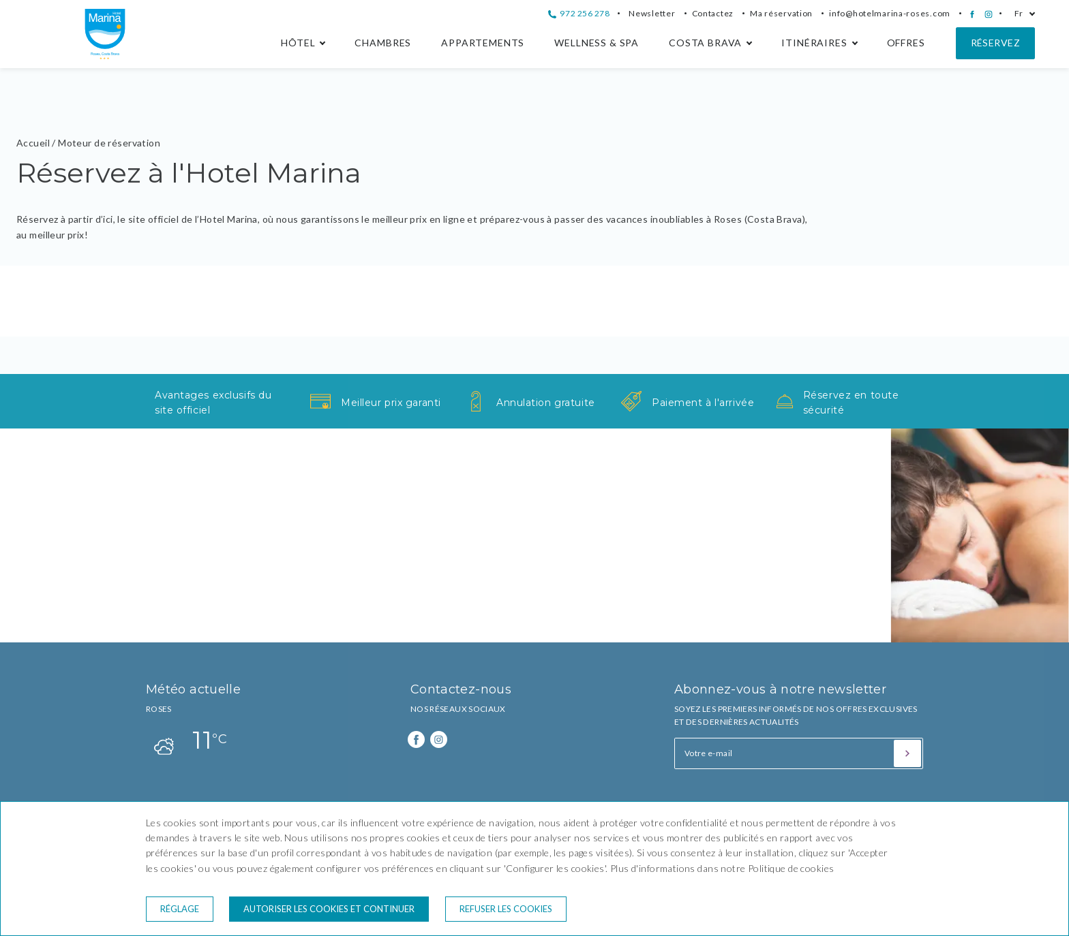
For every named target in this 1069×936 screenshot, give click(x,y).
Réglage (179, 908)
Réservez (995, 42)
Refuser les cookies (506, 908)
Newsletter (652, 13)
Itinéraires (814, 42)
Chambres (383, 42)
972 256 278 (578, 13)
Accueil (33, 143)
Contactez (713, 13)
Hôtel (298, 42)
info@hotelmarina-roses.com (889, 13)
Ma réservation (781, 13)
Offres (906, 42)
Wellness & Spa (596, 42)
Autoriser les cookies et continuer (329, 908)
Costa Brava (705, 42)
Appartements (482, 42)
